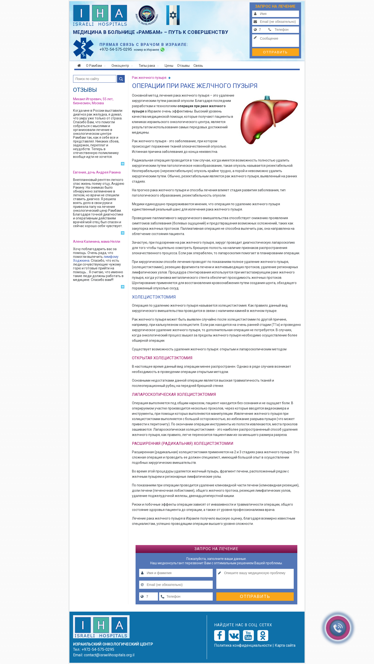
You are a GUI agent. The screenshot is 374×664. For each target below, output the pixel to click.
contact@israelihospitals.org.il (109, 655)
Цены (169, 66)
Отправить (275, 52)
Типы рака (149, 66)
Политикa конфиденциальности (243, 645)
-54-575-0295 (116, 49)
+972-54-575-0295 (98, 649)
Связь (198, 66)
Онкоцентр (122, 66)
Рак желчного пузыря (149, 78)
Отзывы (183, 66)
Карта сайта (285, 645)
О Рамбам (96, 66)
